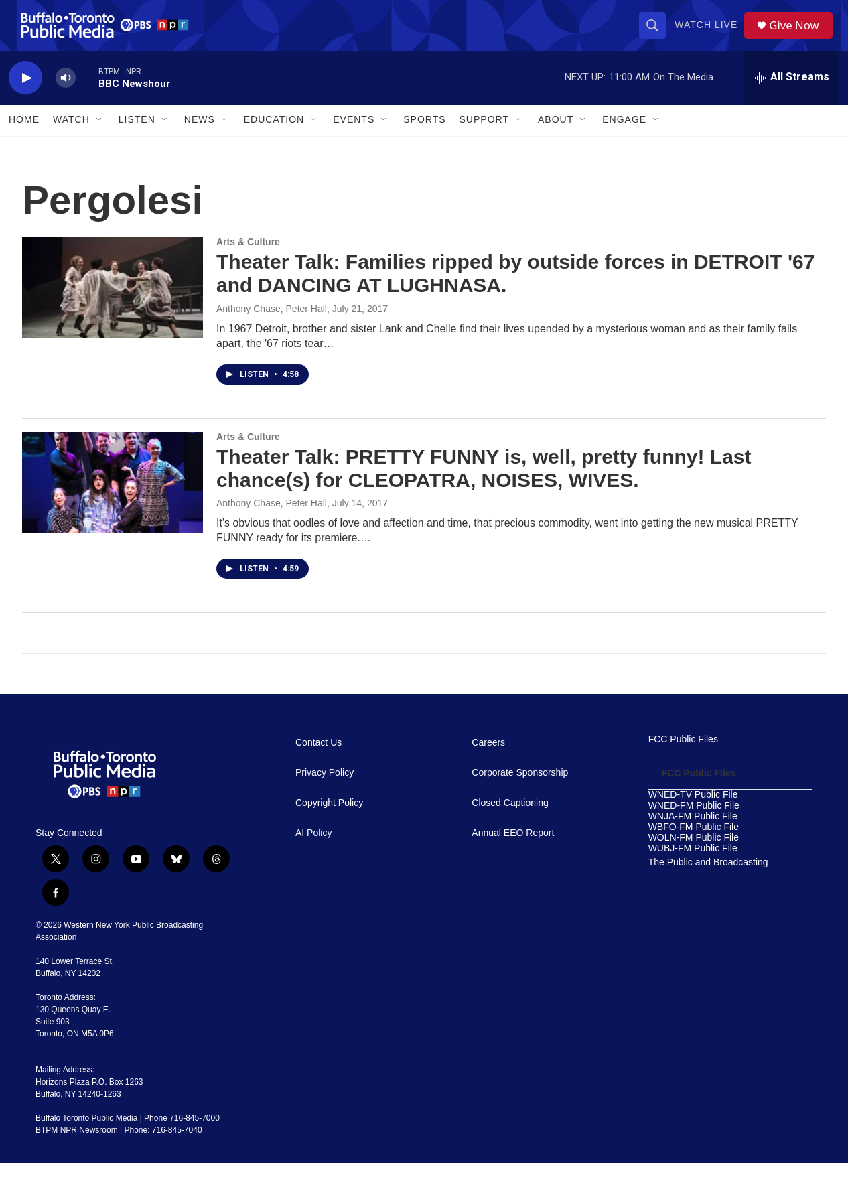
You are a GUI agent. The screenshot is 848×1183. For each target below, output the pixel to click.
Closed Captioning (510, 823)
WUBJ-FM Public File (692, 868)
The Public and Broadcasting (708, 882)
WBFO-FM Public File (693, 847)
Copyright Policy (329, 823)
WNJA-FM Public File (692, 836)
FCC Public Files (683, 759)
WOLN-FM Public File (693, 858)
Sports (424, 139)
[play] (25, 97)
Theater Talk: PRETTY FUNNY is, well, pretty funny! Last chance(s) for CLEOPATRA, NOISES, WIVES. (484, 487)
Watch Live (709, 34)
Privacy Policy (324, 793)
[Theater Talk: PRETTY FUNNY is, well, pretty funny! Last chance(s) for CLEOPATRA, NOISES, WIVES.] (112, 501)
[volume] (65, 97)
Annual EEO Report (513, 853)
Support (484, 139)
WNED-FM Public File (693, 826)
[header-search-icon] (655, 34)
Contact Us (318, 763)
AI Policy (313, 853)
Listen (137, 139)
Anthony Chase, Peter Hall (271, 328)
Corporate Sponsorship (520, 793)
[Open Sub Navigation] (99, 139)
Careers (488, 763)
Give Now (799, 35)
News (199, 139)
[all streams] (791, 97)
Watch (71, 139)
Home (24, 139)
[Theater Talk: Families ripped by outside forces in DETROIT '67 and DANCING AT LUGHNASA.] (112, 307)
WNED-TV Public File (693, 815)
